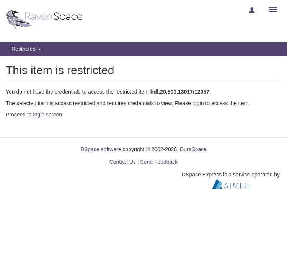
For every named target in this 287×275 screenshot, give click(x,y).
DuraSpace (193, 149)
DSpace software (100, 149)
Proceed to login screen (34, 115)
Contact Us (122, 162)
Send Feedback (159, 162)
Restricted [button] (26, 49)
